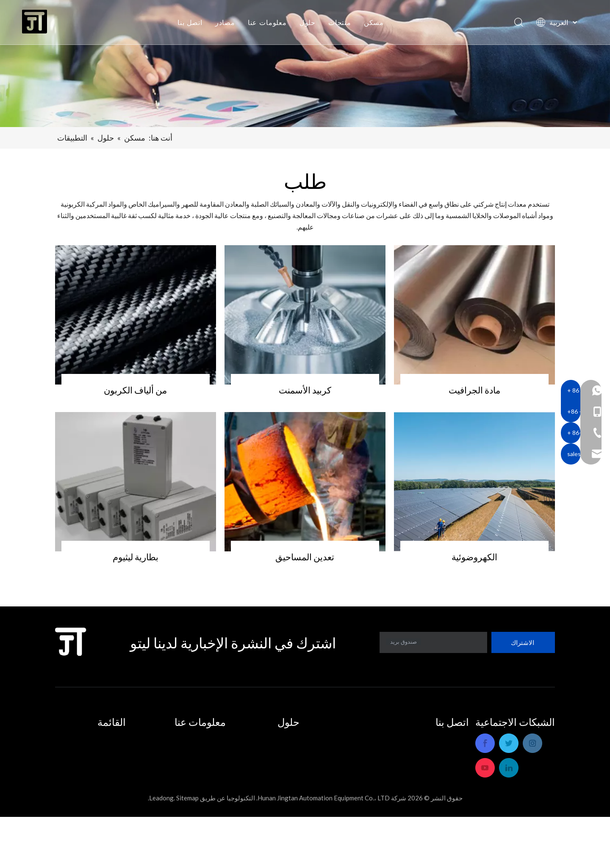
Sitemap (187, 825)
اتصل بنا (191, 23)
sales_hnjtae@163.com (433, 785)
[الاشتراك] (523, 642)
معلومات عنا (268, 23)
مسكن (375, 23)
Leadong (161, 825)
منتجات (341, 23)
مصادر (226, 23)
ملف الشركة (208, 737)
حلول (309, 23)
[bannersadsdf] (305, 63)
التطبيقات (288, 737)
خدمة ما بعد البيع (203, 749)
